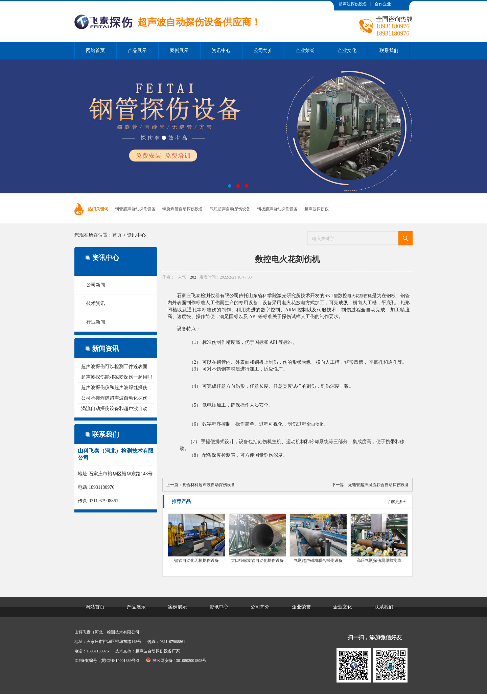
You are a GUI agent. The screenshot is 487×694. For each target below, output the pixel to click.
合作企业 (383, 4)
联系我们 (388, 50)
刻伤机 (366, 295)
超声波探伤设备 (353, 4)
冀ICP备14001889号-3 (120, 660)
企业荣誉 (305, 50)
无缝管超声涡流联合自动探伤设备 (378, 484)
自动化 (317, 424)
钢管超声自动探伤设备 (135, 209)
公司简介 (263, 50)
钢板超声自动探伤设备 (277, 209)
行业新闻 (95, 322)
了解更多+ (396, 501)
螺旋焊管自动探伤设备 (182, 209)
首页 (117, 235)
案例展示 (179, 50)
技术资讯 (95, 303)
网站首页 (95, 50)
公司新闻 (95, 284)
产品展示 (137, 50)
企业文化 (347, 50)
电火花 (353, 295)
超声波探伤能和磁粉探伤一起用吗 (116, 377)
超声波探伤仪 (316, 209)
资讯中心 (221, 50)
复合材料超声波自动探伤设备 (208, 484)
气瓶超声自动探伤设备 (230, 209)
